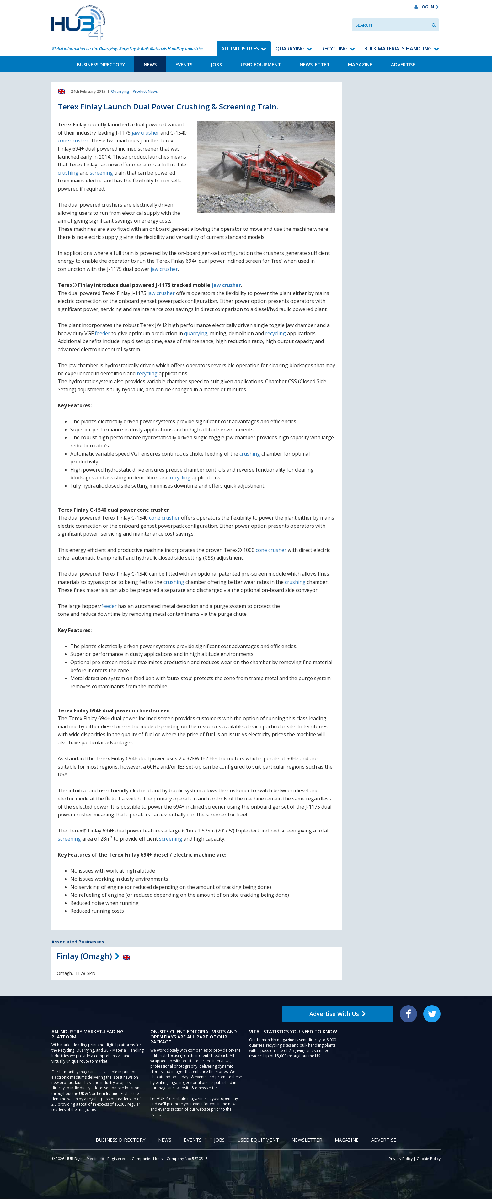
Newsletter (314, 64)
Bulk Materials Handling (398, 48)
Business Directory (101, 64)
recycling (275, 333)
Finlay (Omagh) (84, 956)
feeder (102, 333)
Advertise (403, 64)
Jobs (216, 64)
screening (101, 172)
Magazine (360, 64)
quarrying (195, 333)
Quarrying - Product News (134, 91)
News (150, 64)
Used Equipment (261, 64)
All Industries (240, 48)
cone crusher (73, 140)
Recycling (334, 48)
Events (183, 64)
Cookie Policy (429, 1158)
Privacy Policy (401, 1158)
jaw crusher (145, 132)
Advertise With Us (337, 1013)
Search (363, 25)
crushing (68, 172)
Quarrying (290, 48)
